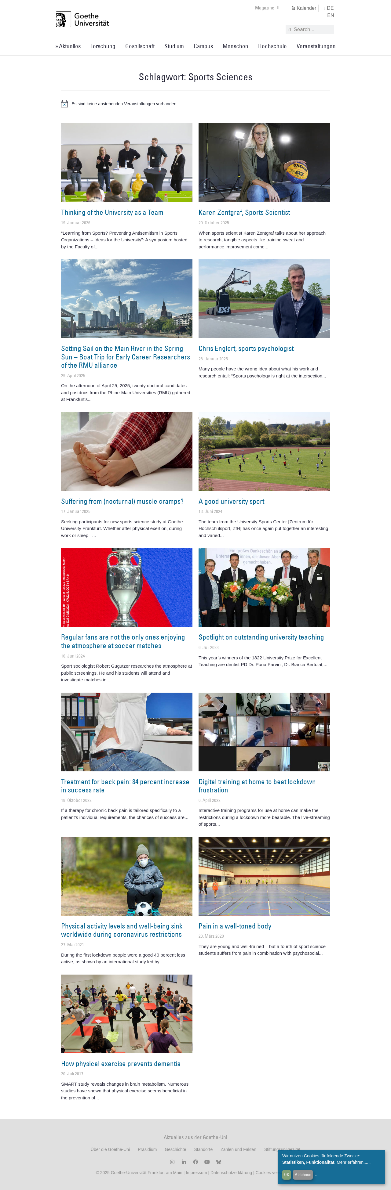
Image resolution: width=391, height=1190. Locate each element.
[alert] (195, 103)
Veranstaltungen (316, 46)
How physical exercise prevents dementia (121, 1063)
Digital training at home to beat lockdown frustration (257, 786)
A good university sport (231, 501)
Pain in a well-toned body (235, 925)
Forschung (102, 46)
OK (286, 1174)
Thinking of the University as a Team (112, 212)
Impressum (196, 1172)
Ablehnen (303, 1174)
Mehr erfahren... (352, 1162)
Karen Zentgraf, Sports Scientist (244, 212)
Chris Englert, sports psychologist (246, 348)
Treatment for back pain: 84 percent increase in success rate (125, 786)
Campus (203, 46)
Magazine (267, 8)
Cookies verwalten (274, 1172)
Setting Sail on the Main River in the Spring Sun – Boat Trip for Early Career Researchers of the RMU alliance (125, 357)
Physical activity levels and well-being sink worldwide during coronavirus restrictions (121, 930)
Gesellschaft (140, 46)
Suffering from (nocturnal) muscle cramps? (122, 501)
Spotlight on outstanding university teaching (261, 636)
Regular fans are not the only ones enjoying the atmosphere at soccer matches (123, 641)
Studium (174, 46)
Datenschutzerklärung (231, 1172)
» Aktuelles (68, 46)
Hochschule (272, 46)
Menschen (235, 46)
